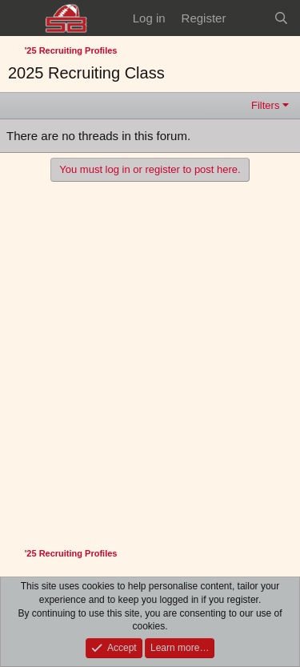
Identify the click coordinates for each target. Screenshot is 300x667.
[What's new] (249, 18)
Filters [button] (265, 105)
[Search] (281, 18)
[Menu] (22, 18)
